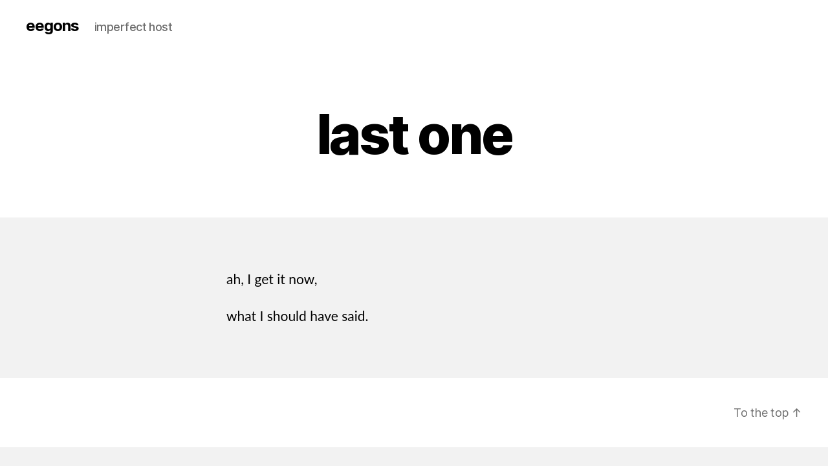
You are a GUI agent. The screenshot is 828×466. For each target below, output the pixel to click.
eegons (52, 26)
